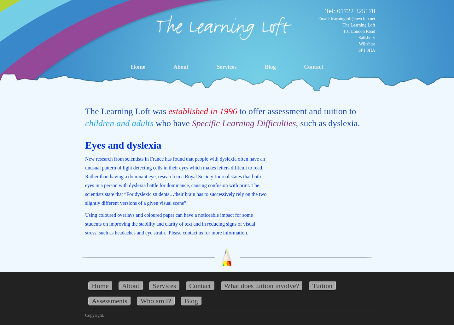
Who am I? (155, 301)
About (181, 67)
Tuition (322, 286)
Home (138, 67)
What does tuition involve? (261, 286)
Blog (270, 67)
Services (226, 67)
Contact (313, 67)
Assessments (109, 301)
